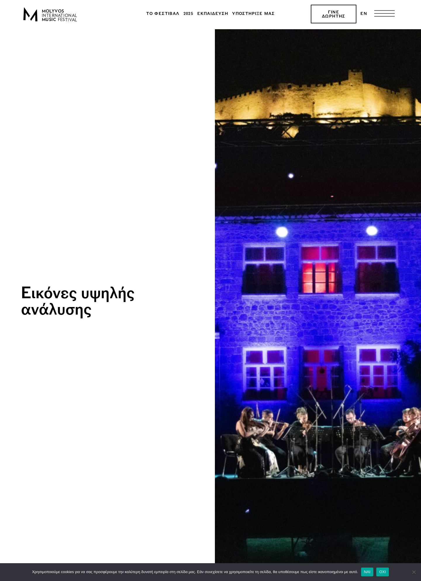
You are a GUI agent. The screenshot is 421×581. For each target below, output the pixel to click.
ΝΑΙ (367, 572)
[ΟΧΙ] (414, 572)
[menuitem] (363, 14)
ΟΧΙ (382, 572)
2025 (189, 14)
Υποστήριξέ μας (253, 14)
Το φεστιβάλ (162, 14)
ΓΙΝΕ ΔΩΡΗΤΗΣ (333, 15)
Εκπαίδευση (212, 14)
